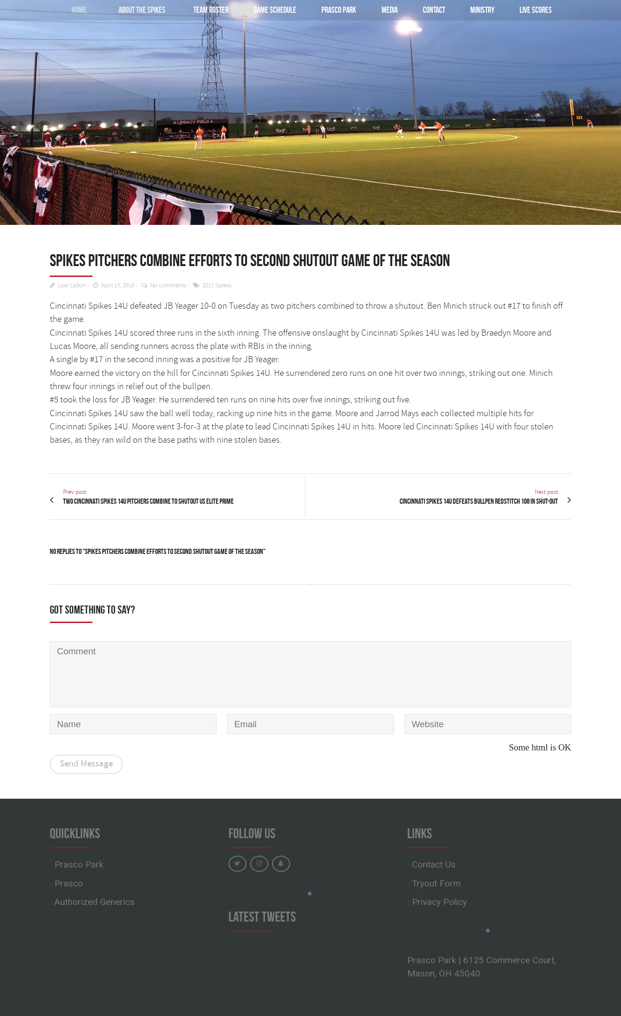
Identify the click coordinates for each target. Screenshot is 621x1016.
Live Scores (536, 9)
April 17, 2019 (117, 286)
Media (390, 9)
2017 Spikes (216, 286)
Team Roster (208, 9)
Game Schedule (275, 9)
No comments (168, 286)
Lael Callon (72, 286)
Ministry (482, 9)
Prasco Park (338, 9)
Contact (434, 9)
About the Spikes (135, 9)
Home (72, 9)
